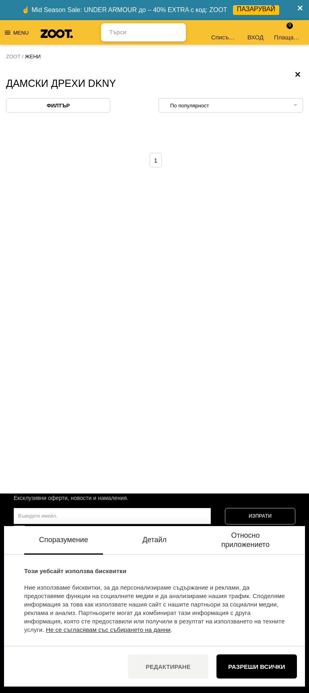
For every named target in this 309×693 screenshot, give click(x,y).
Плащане (287, 32)
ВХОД (255, 32)
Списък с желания (224, 32)
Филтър (58, 106)
